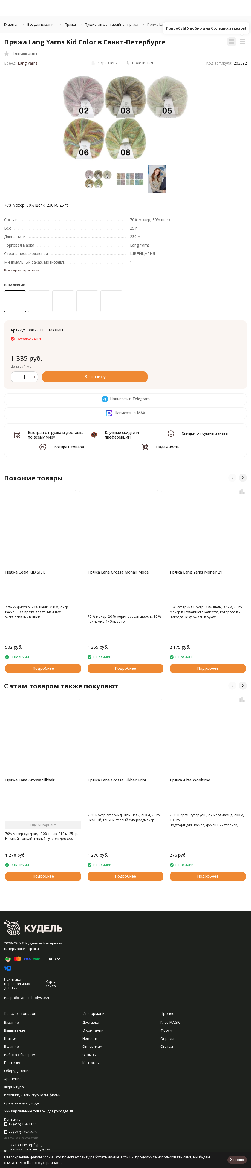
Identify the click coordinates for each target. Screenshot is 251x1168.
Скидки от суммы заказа (205, 433)
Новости (89, 1038)
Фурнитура (14, 1086)
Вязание (11, 1022)
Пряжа (70, 24)
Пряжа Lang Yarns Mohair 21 (196, 572)
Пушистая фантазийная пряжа (111, 24)
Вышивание (14, 1030)
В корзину (95, 377)
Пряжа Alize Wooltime (190, 780)
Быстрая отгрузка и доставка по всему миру (55, 435)
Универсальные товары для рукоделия (38, 1111)
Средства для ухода (21, 1103)
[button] (232, 478)
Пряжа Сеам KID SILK (25, 572)
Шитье (10, 1038)
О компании (92, 1030)
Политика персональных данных (17, 983)
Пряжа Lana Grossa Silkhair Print (117, 780)
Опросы (167, 1038)
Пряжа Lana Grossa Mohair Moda (118, 572)
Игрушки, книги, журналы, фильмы (34, 1094)
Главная (11, 24)
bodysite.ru (40, 997)
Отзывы (89, 1054)
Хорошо (237, 1159)
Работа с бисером (19, 1054)
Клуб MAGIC (170, 1022)
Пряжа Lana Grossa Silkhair (29, 780)
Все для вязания (41, 24)
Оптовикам (92, 1046)
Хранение (13, 1078)
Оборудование (17, 1070)
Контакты (91, 1062)
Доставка (90, 1022)
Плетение (12, 1062)
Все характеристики (22, 270)
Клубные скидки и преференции (122, 435)
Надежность (168, 447)
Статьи (166, 1046)
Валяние (11, 1046)
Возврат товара (69, 447)
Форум (166, 1030)
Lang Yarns (27, 63)
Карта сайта (51, 983)
